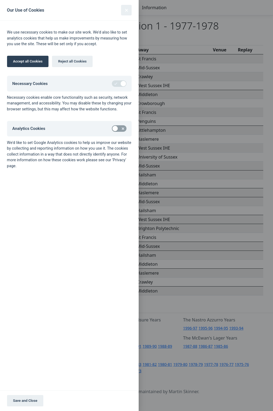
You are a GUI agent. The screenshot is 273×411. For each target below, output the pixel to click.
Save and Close (25, 401)
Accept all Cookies (28, 61)
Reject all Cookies (72, 61)
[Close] (126, 10)
